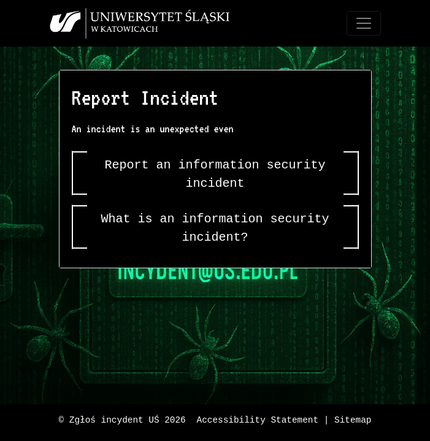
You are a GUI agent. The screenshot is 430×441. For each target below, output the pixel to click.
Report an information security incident (215, 174)
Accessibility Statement (258, 420)
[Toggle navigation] (364, 23)
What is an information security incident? (215, 228)
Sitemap (352, 420)
